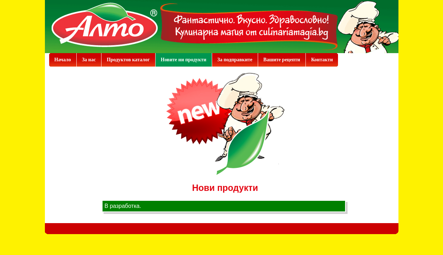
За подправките (234, 59)
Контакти (322, 59)
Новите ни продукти (183, 59)
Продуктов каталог (128, 59)
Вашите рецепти (281, 59)
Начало (62, 59)
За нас (89, 59)
